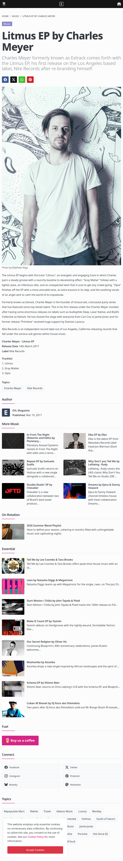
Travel (47, 811)
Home (5, 16)
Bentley (96, 811)
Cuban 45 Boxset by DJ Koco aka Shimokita (53, 703)
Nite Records (34, 388)
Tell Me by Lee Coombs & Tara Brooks (50, 559)
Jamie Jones (86, 826)
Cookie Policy (36, 837)
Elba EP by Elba (97, 434)
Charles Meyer (12, 388)
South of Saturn (105, 819)
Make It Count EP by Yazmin (44, 621)
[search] (119, 3)
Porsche (82, 834)
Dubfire (67, 834)
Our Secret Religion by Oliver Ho (47, 641)
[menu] (4, 3)
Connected (69, 819)
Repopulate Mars (14, 811)
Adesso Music (64, 811)
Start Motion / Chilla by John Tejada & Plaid (53, 600)
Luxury (82, 811)
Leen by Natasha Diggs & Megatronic (50, 580)
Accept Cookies (35, 850)
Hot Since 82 (100, 834)
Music (15, 16)
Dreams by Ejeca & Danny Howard (104, 486)
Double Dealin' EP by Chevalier (39, 486)
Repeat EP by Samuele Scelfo (40, 463)
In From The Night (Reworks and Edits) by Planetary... (41, 438)
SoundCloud (67, 841)
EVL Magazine (21, 410)
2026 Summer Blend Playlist (44, 525)
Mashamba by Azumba (41, 662)
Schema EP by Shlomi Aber (43, 682)
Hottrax (86, 819)
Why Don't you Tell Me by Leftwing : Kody (103, 463)
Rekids (34, 811)
